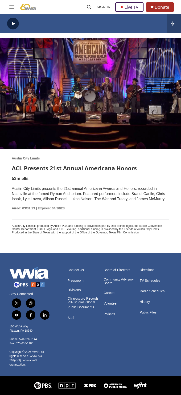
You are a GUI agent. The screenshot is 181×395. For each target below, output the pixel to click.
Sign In (104, 7)
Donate (162, 7)
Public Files (148, 312)
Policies (109, 314)
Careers (109, 293)
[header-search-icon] (89, 7)
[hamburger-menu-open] (11, 7)
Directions (147, 270)
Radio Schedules (152, 291)
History (145, 302)
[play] (13, 23)
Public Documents (80, 307)
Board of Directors (117, 270)
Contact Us (75, 270)
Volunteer (111, 303)
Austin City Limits (26, 158)
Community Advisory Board (119, 281)
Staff (70, 318)
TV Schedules (150, 280)
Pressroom (75, 280)
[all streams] (174, 23)
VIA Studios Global (81, 302)
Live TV (129, 7)
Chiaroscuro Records (83, 298)
